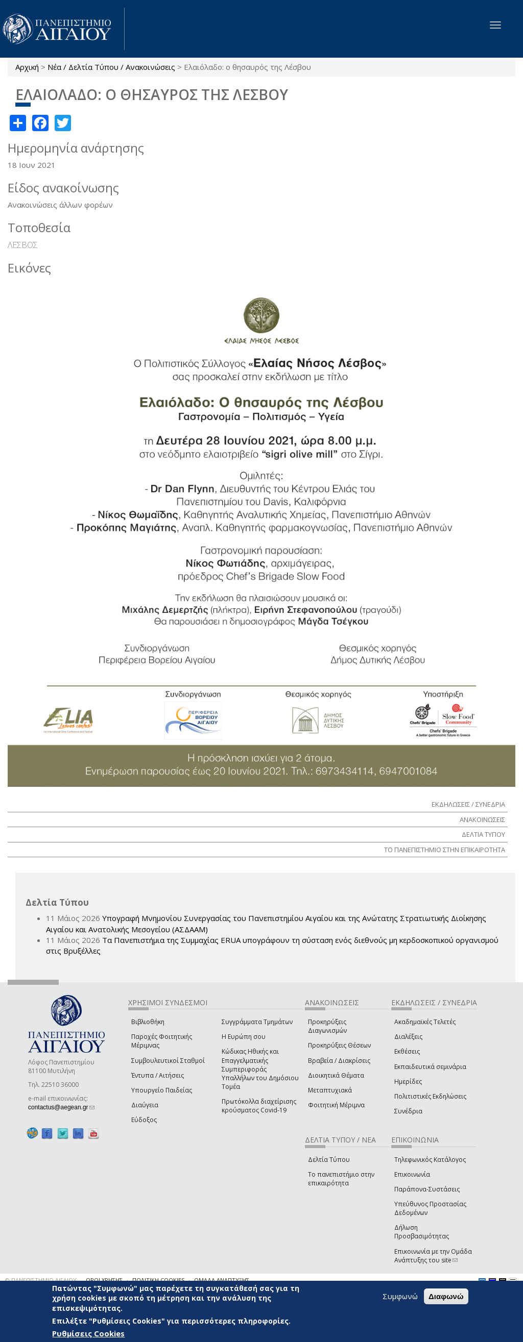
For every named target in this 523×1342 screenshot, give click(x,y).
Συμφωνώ (400, 1296)
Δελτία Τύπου (329, 1159)
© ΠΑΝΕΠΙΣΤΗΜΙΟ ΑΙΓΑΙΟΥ (41, 1280)
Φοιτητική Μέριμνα (336, 1105)
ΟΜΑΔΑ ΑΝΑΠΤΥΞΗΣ (221, 1280)
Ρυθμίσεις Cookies (88, 1333)
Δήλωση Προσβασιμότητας (421, 1231)
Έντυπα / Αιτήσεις (157, 1075)
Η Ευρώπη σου (244, 1036)
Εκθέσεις (407, 1051)
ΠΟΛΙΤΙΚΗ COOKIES (158, 1280)
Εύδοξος (144, 1119)
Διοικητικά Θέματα (336, 1075)
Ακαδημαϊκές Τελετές (425, 1021)
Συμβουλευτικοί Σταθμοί (168, 1060)
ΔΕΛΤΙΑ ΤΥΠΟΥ (483, 834)
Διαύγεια (144, 1105)
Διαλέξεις (408, 1036)
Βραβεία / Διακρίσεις (339, 1060)
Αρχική (27, 67)
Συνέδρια (408, 1111)
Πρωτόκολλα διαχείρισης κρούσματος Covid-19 (259, 1105)
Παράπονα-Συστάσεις (427, 1189)
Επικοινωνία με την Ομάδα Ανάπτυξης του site (433, 1255)
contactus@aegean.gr (61, 1107)
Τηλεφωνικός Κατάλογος (430, 1159)
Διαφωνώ (446, 1296)
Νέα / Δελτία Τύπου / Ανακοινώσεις (111, 67)
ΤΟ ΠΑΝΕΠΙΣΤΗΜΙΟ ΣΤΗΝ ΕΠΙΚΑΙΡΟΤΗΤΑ (444, 849)
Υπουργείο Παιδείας (161, 1090)
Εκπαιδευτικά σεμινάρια (430, 1066)
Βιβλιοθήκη (147, 1021)
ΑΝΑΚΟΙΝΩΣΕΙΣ (482, 819)
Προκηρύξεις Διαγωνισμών (327, 1026)
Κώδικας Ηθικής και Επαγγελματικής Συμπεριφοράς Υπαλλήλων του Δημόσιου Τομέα (260, 1069)
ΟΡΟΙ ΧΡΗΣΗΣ (104, 1280)
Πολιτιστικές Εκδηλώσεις (430, 1096)
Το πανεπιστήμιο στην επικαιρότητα (341, 1178)
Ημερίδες (408, 1081)
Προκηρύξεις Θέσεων (339, 1045)
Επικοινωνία (412, 1174)
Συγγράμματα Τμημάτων (257, 1021)
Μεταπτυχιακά (330, 1090)
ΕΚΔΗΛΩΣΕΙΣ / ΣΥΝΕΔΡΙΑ (468, 804)
